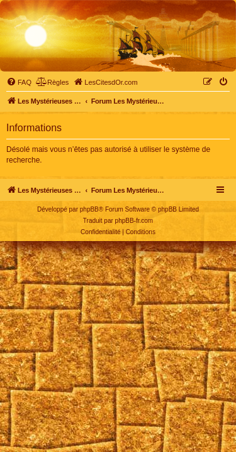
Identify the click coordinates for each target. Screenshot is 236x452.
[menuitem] (18, 82)
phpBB (89, 209)
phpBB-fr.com (134, 220)
